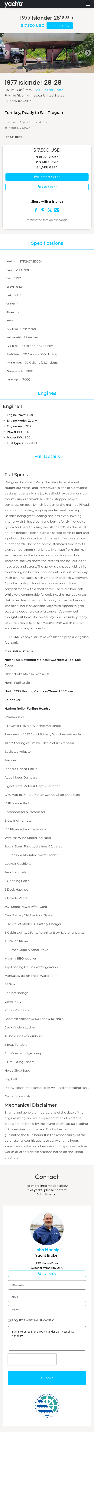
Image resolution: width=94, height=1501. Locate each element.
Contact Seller (47, 177)
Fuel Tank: (12, 345)
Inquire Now (59, 26)
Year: (9, 278)
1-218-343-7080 (47, 1274)
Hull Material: (14, 337)
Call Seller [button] (47, 187)
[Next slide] (88, 53)
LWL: (9, 295)
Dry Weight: (13, 379)
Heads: (10, 320)
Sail (37, 90)
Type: (9, 269)
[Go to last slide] (6, 53)
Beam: (10, 286)
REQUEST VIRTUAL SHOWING (32, 1320)
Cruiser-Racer (52, 90)
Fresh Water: (13, 354)
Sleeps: (10, 312)
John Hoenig (47, 1249)
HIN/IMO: (12, 261)
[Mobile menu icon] (88, 4)
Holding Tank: (14, 362)
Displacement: (14, 371)
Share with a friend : (47, 201)
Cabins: (10, 303)
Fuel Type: (12, 329)
